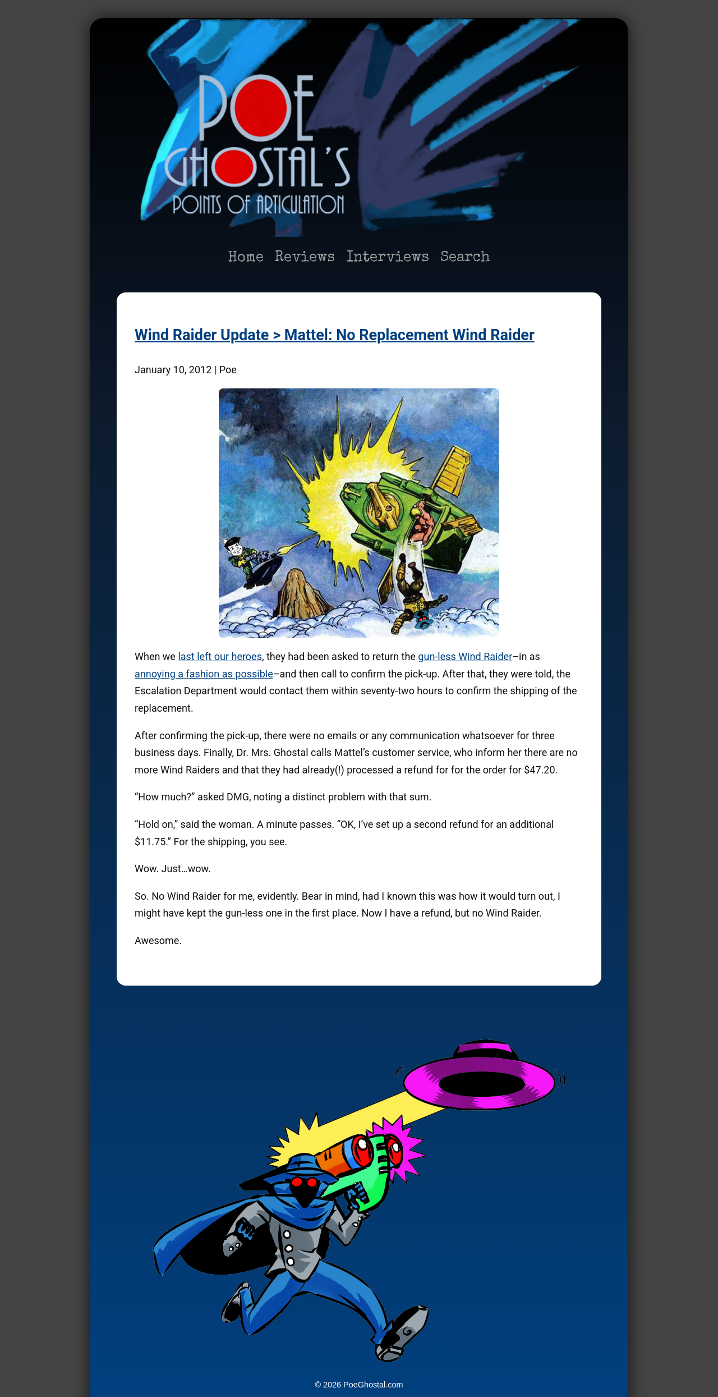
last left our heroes (220, 656)
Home (246, 258)
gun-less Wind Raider (465, 656)
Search (465, 258)
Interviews (387, 258)
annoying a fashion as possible (204, 674)
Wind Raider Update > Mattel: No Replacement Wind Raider (335, 335)
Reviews (305, 258)
